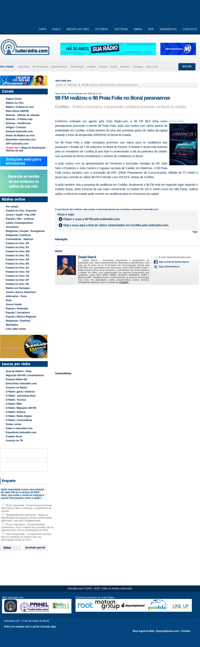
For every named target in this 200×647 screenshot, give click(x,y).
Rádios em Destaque (18, 288)
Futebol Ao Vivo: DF (17, 280)
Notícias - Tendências (18, 123)
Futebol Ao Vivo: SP (17, 243)
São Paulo (24, 66)
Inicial (59, 85)
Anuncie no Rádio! (16, 387)
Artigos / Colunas (16, 127)
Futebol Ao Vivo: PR (17, 259)
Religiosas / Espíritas (18, 320)
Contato (185, 631)
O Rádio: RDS (14, 403)
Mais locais (152, 66)
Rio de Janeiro (40, 66)
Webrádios (12, 324)
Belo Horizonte (59, 66)
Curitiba (91, 66)
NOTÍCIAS (121, 29)
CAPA (42, 29)
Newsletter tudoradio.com (21, 139)
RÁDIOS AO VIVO (78, 29)
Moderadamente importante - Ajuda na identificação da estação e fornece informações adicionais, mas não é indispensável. (26, 518)
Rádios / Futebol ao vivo (20, 107)
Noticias (72, 85)
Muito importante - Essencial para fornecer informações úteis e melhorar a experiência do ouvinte (26, 508)
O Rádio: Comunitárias (19, 420)
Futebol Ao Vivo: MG (18, 251)
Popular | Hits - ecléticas (20, 218)
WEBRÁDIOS (168, 29)
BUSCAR (186, 66)
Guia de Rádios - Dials (19, 371)
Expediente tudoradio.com (21, 432)
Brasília (103, 66)
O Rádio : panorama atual (20, 395)
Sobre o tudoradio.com (19, 428)
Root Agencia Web (143, 631)
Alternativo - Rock (16, 296)
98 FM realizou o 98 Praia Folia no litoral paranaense (110, 85)
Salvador (125, 66)
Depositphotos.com (167, 631)
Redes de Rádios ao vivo (20, 135)
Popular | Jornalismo (18, 312)
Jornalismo (12, 227)
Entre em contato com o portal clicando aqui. (30, 626)
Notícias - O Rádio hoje (19, 119)
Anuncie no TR (14, 440)
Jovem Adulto (14, 304)
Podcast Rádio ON (16, 379)
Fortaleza (138, 66)
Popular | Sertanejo (17, 308)
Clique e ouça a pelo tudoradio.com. (91, 219)
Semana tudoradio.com (19, 131)
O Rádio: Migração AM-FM (21, 408)
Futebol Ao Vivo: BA (17, 263)
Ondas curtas (13, 424)
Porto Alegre (77, 66)
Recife (113, 66)
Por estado (12, 206)
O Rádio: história (16, 412)
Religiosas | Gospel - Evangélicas (25, 231)
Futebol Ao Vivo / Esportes (21, 210)
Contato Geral (14, 436)
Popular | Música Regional (21, 316)
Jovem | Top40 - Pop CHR (20, 214)
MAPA (138, 29)
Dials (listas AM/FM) (17, 111)
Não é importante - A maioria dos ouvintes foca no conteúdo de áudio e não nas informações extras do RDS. (26, 537)
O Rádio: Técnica (16, 399)
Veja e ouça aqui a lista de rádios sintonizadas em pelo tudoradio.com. (116, 225)
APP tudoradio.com (17, 143)
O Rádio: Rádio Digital (19, 416)
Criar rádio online (16, 328)
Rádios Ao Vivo (14, 102)
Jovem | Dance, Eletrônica (21, 292)
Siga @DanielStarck (169, 266)
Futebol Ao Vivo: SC (17, 267)
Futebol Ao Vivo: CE (17, 275)
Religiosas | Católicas (18, 235)
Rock (9, 300)
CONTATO (190, 29)
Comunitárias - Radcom (19, 239)
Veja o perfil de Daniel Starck (174, 262)
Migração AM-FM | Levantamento (25, 375)
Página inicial (13, 98)
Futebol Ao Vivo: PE (17, 284)
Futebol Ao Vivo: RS (17, 255)
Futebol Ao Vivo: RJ (17, 247)
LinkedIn (123, 282)
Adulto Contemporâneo (19, 223)
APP (151, 29)
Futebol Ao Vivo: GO (18, 271)
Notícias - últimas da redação (23, 115)
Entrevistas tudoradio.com (21, 383)
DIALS (56, 29)
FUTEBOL (101, 29)
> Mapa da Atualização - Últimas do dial (26, 149)
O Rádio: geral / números (20, 391)
